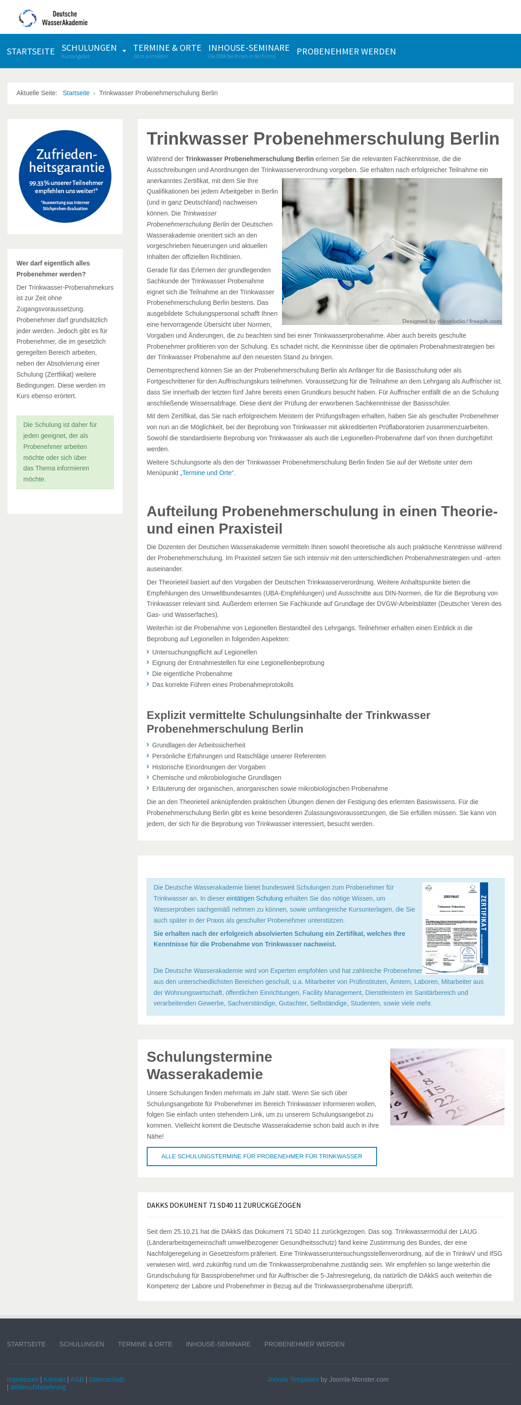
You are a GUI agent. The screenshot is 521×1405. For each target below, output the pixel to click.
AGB (77, 1379)
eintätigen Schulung (255, 898)
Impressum (22, 1379)
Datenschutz (107, 1379)
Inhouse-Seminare (218, 1344)
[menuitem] (31, 51)
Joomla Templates (293, 1379)
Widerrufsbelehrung (38, 1387)
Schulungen (81, 1344)
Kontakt (54, 1379)
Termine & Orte (145, 1344)
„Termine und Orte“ (207, 472)
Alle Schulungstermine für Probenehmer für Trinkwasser (261, 1156)
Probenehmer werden (304, 1344)
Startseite (26, 1344)
